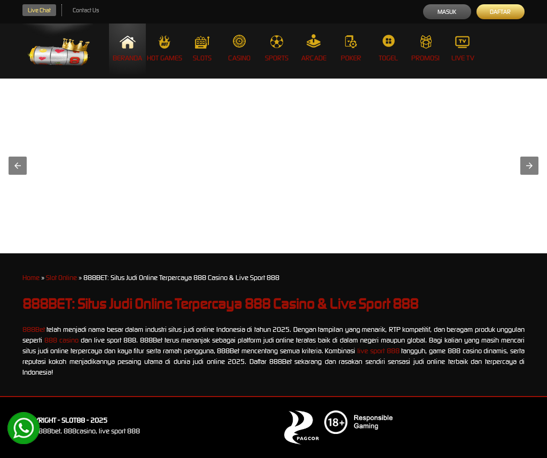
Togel (388, 48)
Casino (239, 48)
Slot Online (61, 277)
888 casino (61, 340)
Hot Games (164, 48)
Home (31, 277)
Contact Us (86, 10)
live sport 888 (378, 350)
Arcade (313, 48)
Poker (351, 48)
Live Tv (462, 48)
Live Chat (39, 10)
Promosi (425, 48)
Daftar (500, 11)
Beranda (127, 48)
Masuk (446, 11)
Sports (276, 48)
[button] (18, 166)
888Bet (33, 329)
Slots (202, 48)
